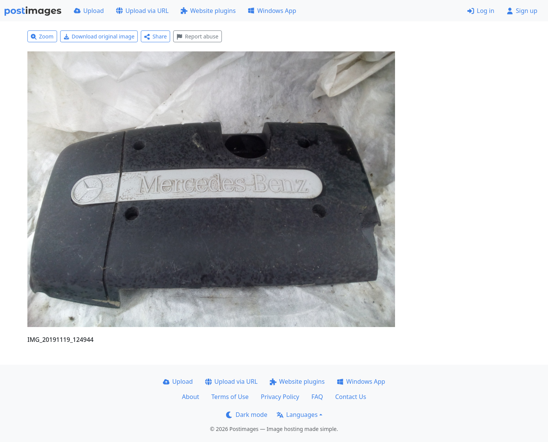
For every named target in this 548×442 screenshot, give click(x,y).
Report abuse (197, 36)
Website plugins (208, 10)
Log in (480, 10)
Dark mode (246, 414)
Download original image (99, 36)
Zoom (42, 36)
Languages (297, 414)
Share (155, 36)
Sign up (522, 10)
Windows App (272, 10)
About (190, 397)
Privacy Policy (280, 397)
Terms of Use (230, 397)
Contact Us (350, 397)
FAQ (317, 397)
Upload (89, 10)
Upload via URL (142, 10)
